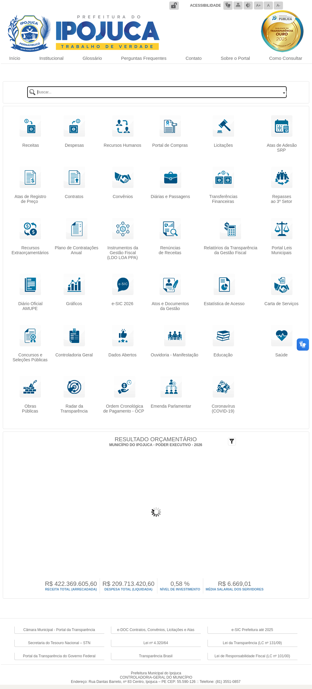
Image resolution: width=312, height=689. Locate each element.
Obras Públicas (30, 408)
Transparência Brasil (156, 656)
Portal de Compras (170, 145)
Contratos (74, 196)
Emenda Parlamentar (171, 406)
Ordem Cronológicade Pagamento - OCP (124, 408)
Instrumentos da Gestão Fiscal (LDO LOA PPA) (122, 252)
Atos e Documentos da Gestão (170, 306)
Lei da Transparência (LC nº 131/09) (252, 643)
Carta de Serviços (281, 303)
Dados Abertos (122, 354)
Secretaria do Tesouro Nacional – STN (59, 643)
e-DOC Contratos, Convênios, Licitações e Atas (155, 630)
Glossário (92, 58)
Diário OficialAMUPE (30, 306)
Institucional (51, 58)
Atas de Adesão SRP (282, 148)
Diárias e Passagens (170, 196)
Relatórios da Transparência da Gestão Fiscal (230, 250)
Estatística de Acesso (224, 303)
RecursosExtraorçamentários (30, 250)
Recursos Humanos (122, 145)
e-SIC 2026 (122, 303)
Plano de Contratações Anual (76, 250)
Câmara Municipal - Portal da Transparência (59, 630)
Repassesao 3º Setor (281, 199)
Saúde (281, 354)
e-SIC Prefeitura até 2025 (252, 630)
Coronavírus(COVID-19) (223, 408)
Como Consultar (285, 58)
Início (14, 58)
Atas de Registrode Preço (30, 199)
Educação (223, 354)
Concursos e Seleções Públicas (30, 357)
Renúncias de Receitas (170, 250)
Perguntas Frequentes (143, 58)
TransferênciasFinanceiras (223, 199)
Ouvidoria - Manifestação (174, 354)
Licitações (223, 148)
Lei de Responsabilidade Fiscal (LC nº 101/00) (252, 656)
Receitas (30, 145)
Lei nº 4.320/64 (155, 643)
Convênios (123, 199)
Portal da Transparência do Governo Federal (59, 656)
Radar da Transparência (74, 408)
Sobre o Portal (235, 58)
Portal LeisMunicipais (281, 250)
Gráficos (74, 303)
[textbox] (157, 92)
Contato (193, 58)
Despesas (74, 148)
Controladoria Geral (74, 354)
